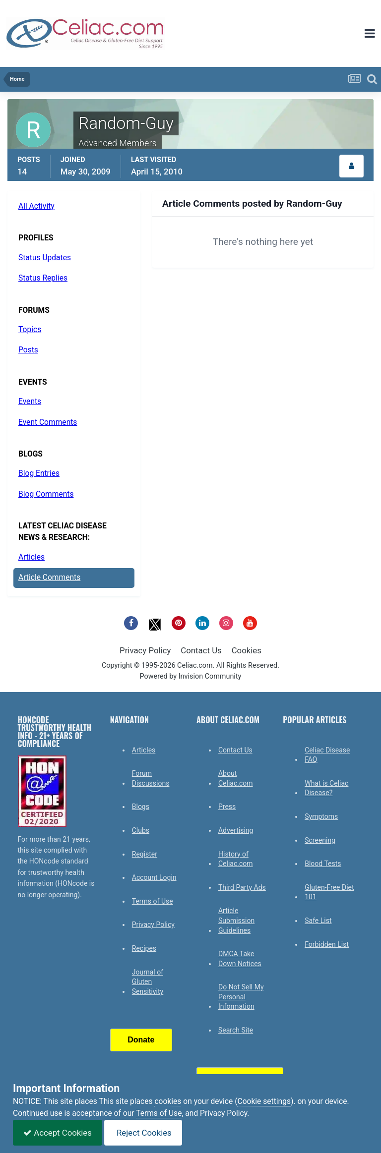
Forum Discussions (151, 778)
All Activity (36, 206)
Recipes (144, 948)
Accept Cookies (57, 1133)
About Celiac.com (235, 778)
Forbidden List (327, 944)
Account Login (154, 877)
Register (144, 854)
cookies (167, 1101)
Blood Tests (323, 863)
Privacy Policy (145, 650)
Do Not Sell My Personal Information (241, 996)
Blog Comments (45, 494)
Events (29, 401)
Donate (140, 1040)
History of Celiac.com (235, 859)
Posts (28, 350)
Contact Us (201, 650)
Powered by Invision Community (191, 676)
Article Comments (49, 577)
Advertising (235, 830)
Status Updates (44, 257)
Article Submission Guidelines (236, 920)
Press (227, 806)
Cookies (246, 650)
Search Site (235, 1030)
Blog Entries (39, 473)
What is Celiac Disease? (326, 788)
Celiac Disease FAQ (327, 755)
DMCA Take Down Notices (239, 959)
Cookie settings (264, 1101)
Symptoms (321, 816)
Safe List (318, 920)
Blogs (140, 806)
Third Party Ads (242, 887)
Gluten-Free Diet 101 (329, 892)
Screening (320, 840)
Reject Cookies (143, 1133)
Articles (31, 557)
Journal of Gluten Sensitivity (147, 981)
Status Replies (42, 278)
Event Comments (47, 422)
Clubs (140, 830)
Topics (29, 329)
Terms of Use (152, 901)
